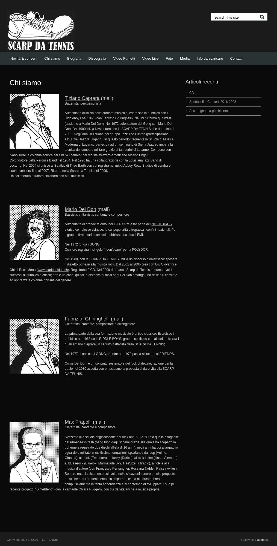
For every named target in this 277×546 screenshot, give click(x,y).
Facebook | (262, 539)
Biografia (74, 58)
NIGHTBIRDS (162, 224)
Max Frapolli (78, 422)
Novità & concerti (23, 58)
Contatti (236, 58)
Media (185, 58)
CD (191, 93)
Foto (169, 58)
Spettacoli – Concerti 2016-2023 (212, 102)
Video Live (150, 58)
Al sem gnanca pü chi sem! (209, 111)
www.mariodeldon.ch (53, 270)
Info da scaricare (210, 58)
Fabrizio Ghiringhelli (87, 319)
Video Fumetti (124, 58)
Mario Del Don (80, 209)
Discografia (97, 58)
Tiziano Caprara (82, 98)
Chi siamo (52, 58)
